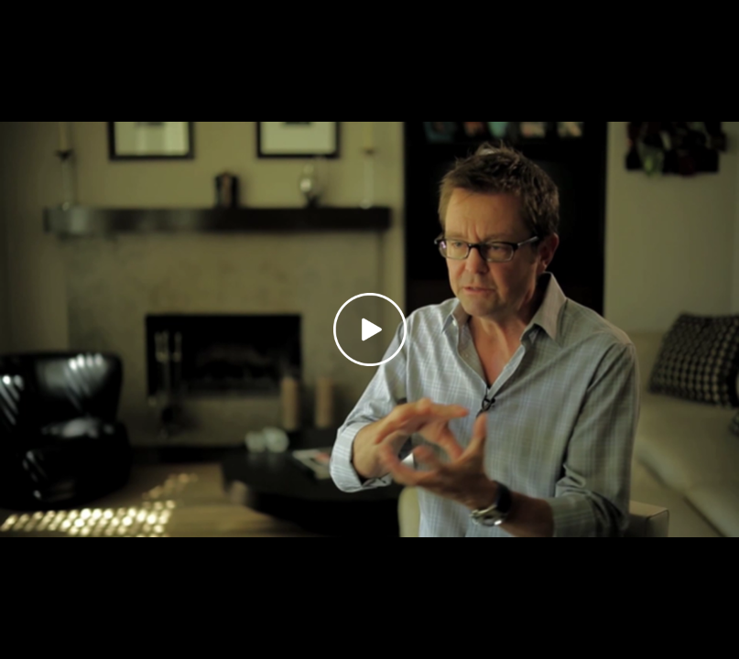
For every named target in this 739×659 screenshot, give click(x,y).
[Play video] (370, 329)
